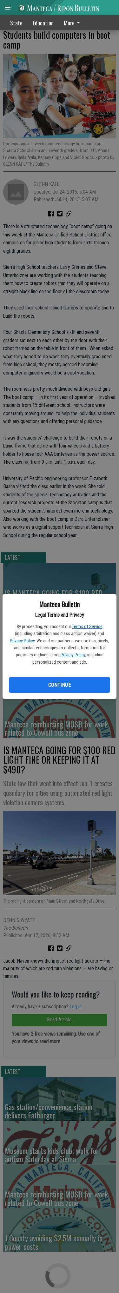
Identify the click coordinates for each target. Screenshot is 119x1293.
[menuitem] (74, 22)
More (73, 23)
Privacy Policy (22, 640)
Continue (59, 685)
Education (43, 23)
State (16, 23)
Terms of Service (87, 626)
